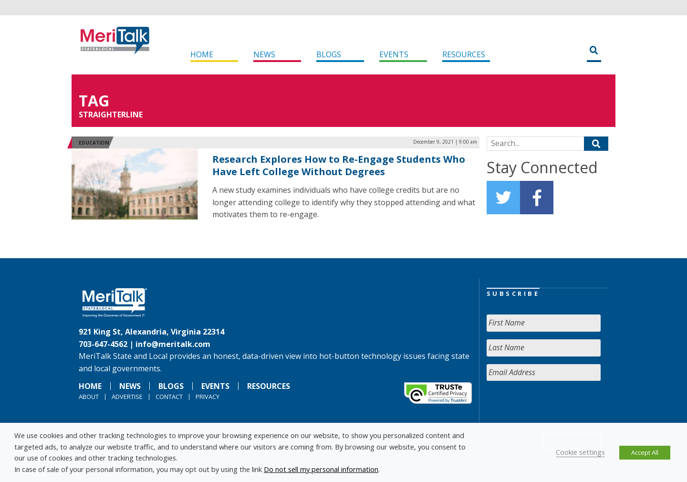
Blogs (328, 54)
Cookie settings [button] (580, 452)
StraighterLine (111, 114)
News (264, 54)
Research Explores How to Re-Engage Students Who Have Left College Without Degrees (338, 165)
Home (201, 54)
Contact (169, 396)
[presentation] (559, 407)
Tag (94, 100)
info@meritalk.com (172, 344)
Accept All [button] (644, 452)
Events (393, 54)
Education (94, 142)
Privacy (207, 396)
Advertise (127, 396)
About (89, 396)
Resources (463, 54)
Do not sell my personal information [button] (321, 469)
